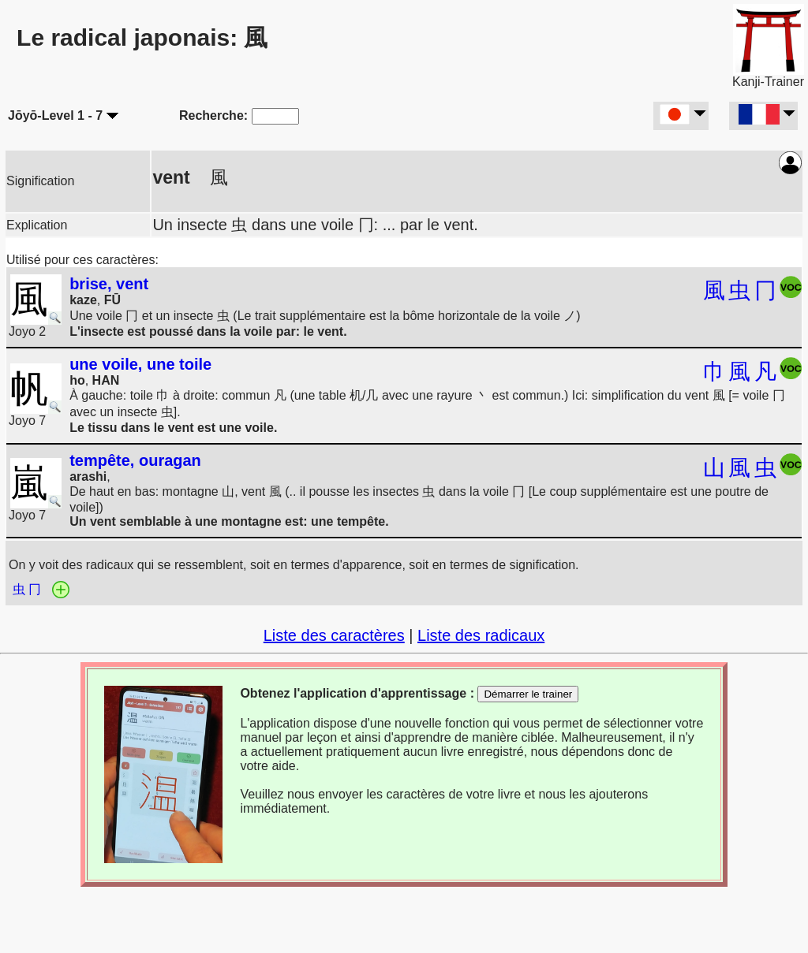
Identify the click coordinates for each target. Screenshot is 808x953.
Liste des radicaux (480, 635)
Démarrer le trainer (528, 694)
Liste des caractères (334, 635)
